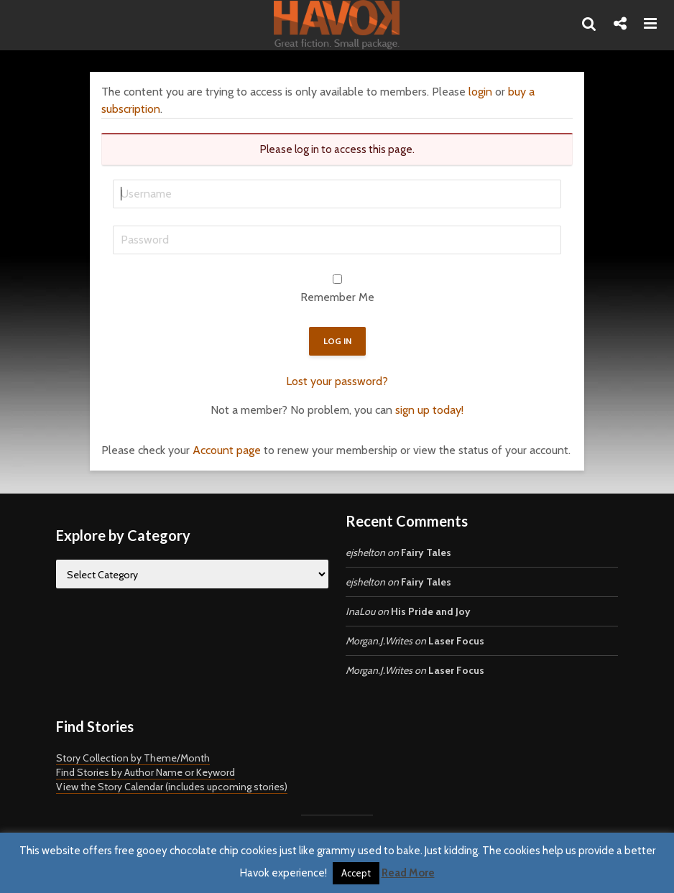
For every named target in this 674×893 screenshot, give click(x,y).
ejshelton (365, 552)
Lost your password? (337, 381)
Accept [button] (356, 873)
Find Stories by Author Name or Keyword (145, 772)
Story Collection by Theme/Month (133, 757)
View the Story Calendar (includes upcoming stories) (171, 786)
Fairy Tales (426, 552)
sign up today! (429, 410)
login (480, 91)
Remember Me (337, 297)
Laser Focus (456, 640)
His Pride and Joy (431, 611)
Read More (408, 872)
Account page (227, 450)
